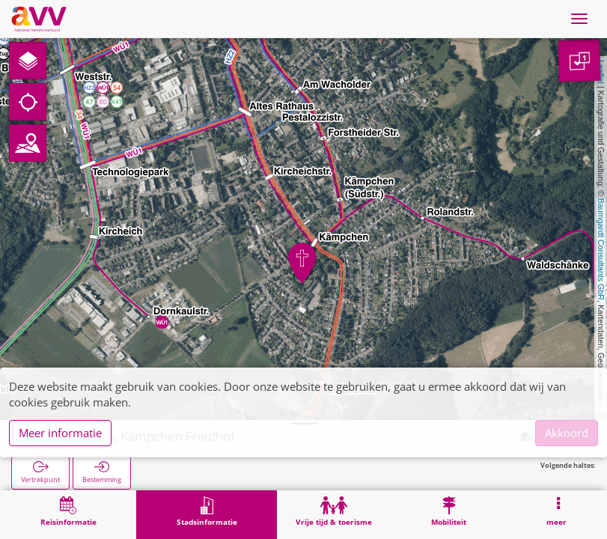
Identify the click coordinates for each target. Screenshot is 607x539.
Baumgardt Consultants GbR (601, 249)
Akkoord (566, 432)
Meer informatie (60, 432)
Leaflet (601, 72)
